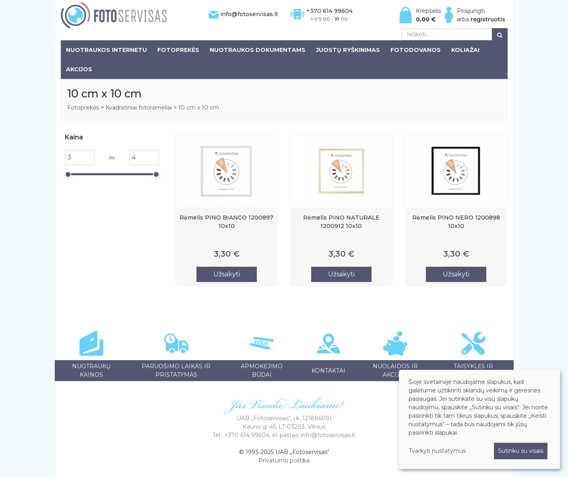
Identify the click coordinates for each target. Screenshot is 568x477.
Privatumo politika (284, 460)
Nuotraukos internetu (106, 50)
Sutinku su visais (520, 450)
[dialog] (479, 419)
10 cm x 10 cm (198, 107)
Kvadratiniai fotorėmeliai (138, 107)
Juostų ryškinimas (348, 50)
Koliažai (465, 50)
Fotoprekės (178, 50)
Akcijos (79, 69)
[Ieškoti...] (447, 34)
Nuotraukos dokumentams (258, 50)
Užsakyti (226, 274)
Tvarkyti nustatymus (437, 450)
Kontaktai (328, 370)
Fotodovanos (415, 50)
